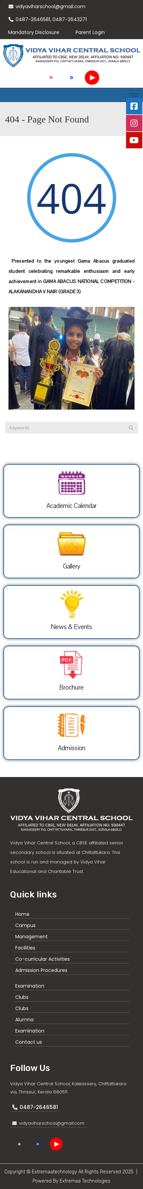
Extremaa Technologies (85, 1181)
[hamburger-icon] (133, 95)
